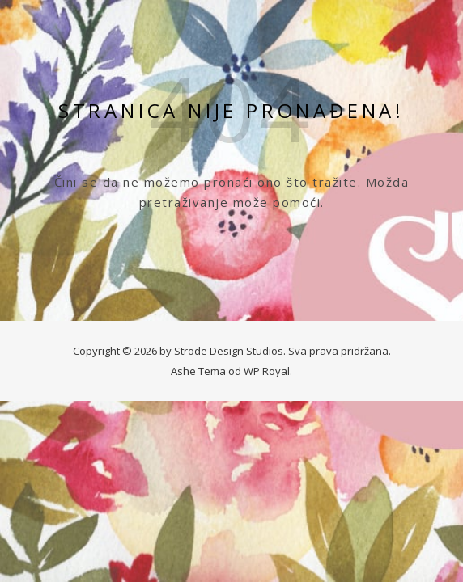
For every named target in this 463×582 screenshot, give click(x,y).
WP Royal (267, 371)
